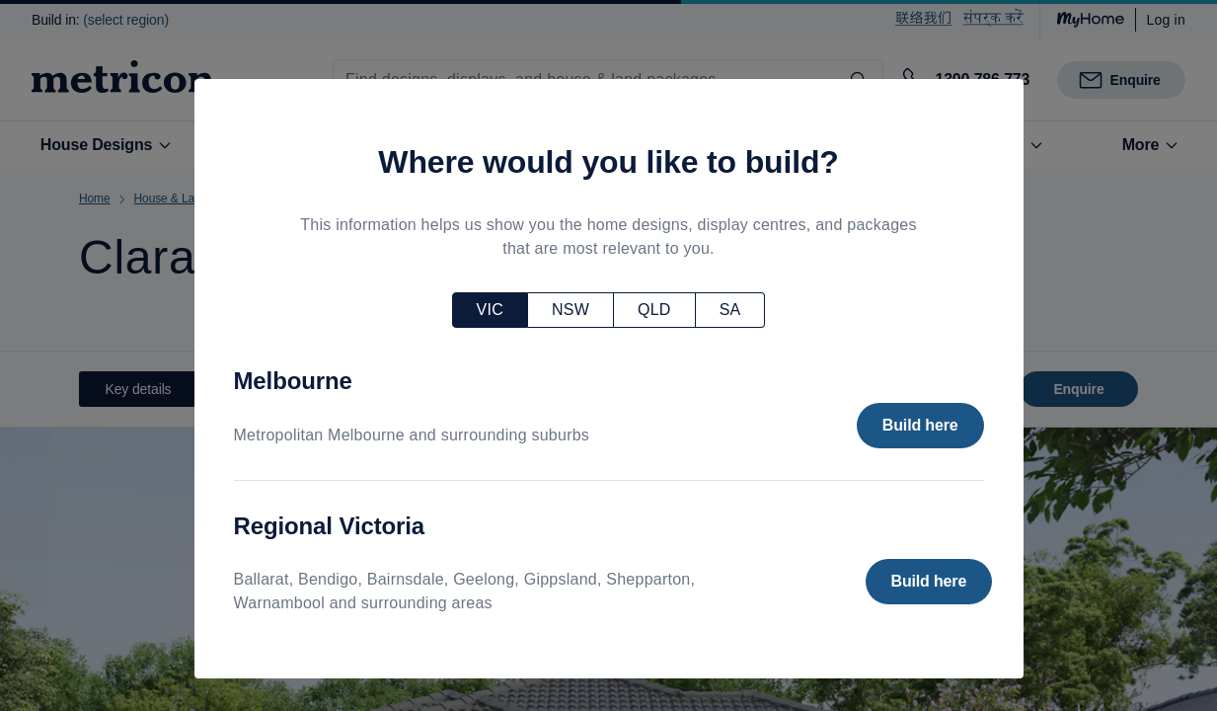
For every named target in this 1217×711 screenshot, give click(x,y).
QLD (654, 309)
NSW (570, 309)
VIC (490, 309)
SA (730, 309)
